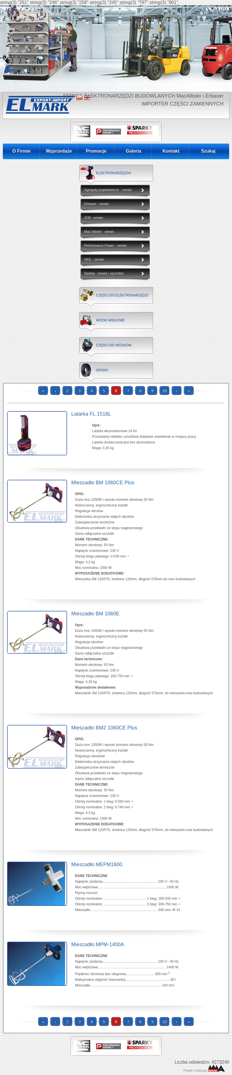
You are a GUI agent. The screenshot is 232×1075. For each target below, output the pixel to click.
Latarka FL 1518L (91, 414)
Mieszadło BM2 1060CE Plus (104, 728)
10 (164, 390)
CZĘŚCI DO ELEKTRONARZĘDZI (122, 295)
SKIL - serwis (94, 260)
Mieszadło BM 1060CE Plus (102, 482)
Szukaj (208, 151)
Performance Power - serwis (105, 246)
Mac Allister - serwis (99, 232)
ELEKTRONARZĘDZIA (113, 173)
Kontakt (170, 151)
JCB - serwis (93, 218)
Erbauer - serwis (96, 204)
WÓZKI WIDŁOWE (110, 320)
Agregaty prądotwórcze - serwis (108, 190)
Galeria (133, 151)
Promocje (96, 151)
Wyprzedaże (59, 151)
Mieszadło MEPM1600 (96, 864)
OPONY (102, 370)
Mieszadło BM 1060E (95, 614)
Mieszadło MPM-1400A (97, 944)
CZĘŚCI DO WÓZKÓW (114, 345)
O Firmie (21, 151)
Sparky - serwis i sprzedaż (104, 273)
